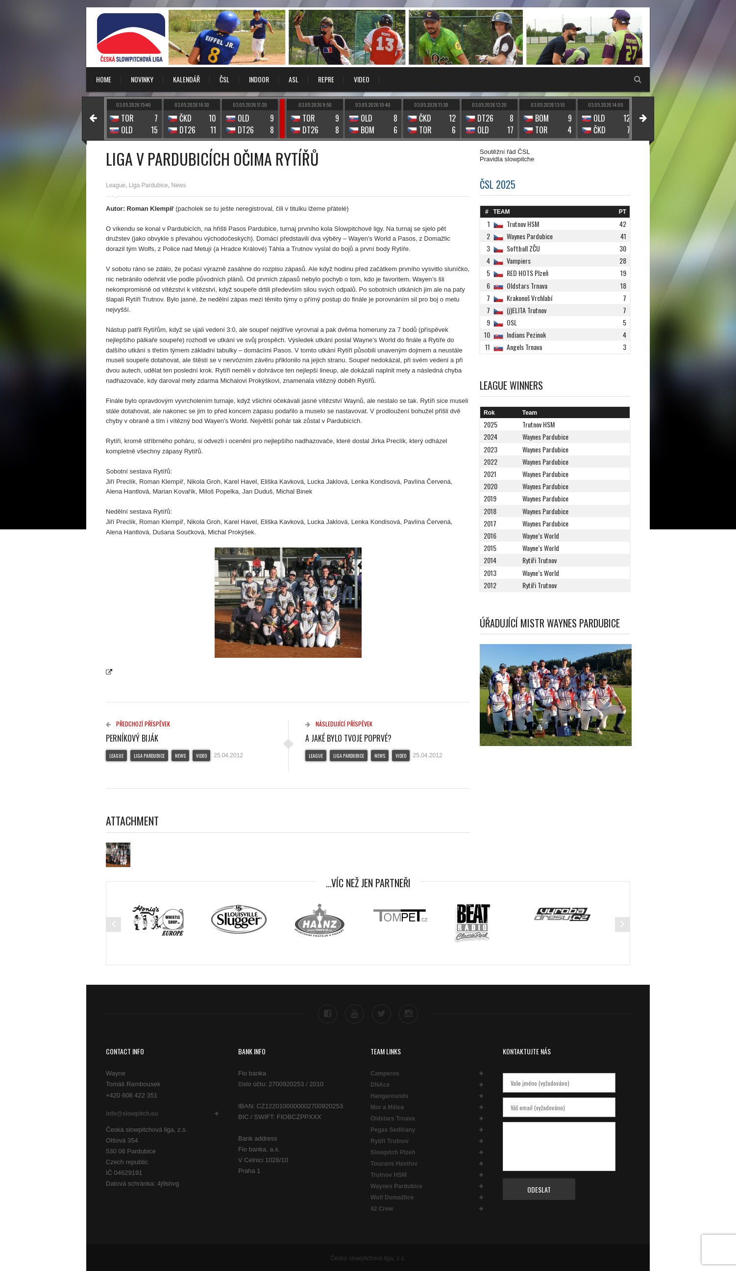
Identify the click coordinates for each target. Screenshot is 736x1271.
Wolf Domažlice (392, 1196)
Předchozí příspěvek (138, 724)
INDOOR (259, 79)
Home (103, 79)
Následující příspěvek (338, 724)
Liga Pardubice (148, 185)
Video (201, 755)
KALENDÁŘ (186, 79)
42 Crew (381, 1207)
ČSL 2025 (497, 184)
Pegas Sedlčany (392, 1128)
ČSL (224, 79)
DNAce (380, 1083)
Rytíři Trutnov (389, 1140)
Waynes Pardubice (396, 1185)
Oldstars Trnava (392, 1117)
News (178, 185)
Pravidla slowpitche (507, 159)
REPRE (326, 79)
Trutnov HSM (388, 1174)
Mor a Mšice (387, 1106)
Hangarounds (389, 1095)
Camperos (384, 1072)
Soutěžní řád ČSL (505, 151)
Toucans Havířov (393, 1162)
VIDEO (361, 79)
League (115, 185)
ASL (293, 79)
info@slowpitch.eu (132, 1112)
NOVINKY (142, 79)
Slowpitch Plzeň (392, 1151)
